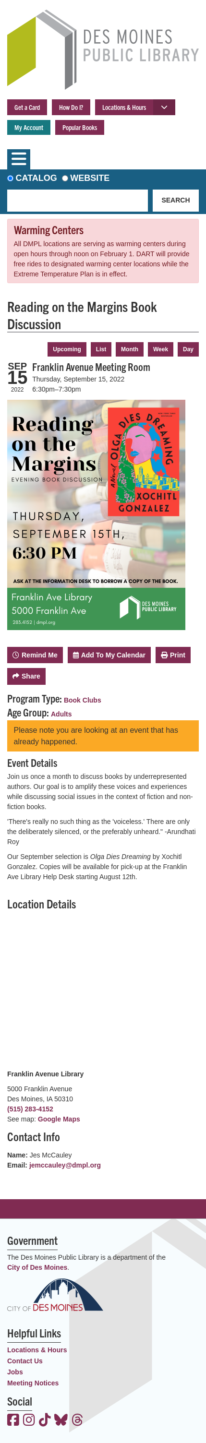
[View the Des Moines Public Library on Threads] (78, 1421)
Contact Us (25, 1361)
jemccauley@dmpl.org (65, 1165)
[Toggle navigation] (18, 159)
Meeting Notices (33, 1383)
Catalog (36, 178)
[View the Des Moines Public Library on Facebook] (13, 1421)
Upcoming (67, 349)
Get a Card (27, 107)
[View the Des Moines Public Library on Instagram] (29, 1421)
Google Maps (59, 1119)
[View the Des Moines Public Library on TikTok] (45, 1421)
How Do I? (71, 107)
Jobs (15, 1372)
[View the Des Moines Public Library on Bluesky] (61, 1421)
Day (188, 349)
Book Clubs (82, 700)
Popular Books (79, 127)
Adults (61, 714)
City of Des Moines (37, 1267)
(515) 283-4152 (30, 1109)
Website (89, 178)
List (101, 349)
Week (160, 349)
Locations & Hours (124, 107)
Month (129, 349)
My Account (28, 127)
